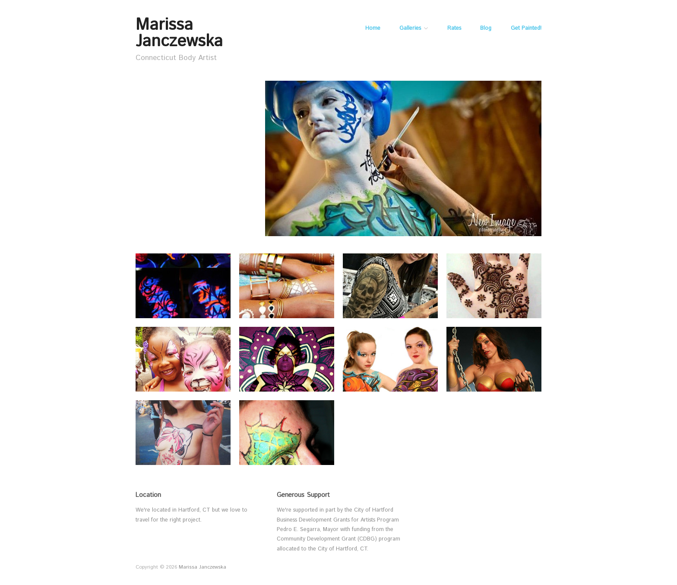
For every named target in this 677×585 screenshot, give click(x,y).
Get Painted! (526, 29)
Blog (485, 29)
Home (372, 29)
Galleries (410, 29)
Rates (454, 29)
